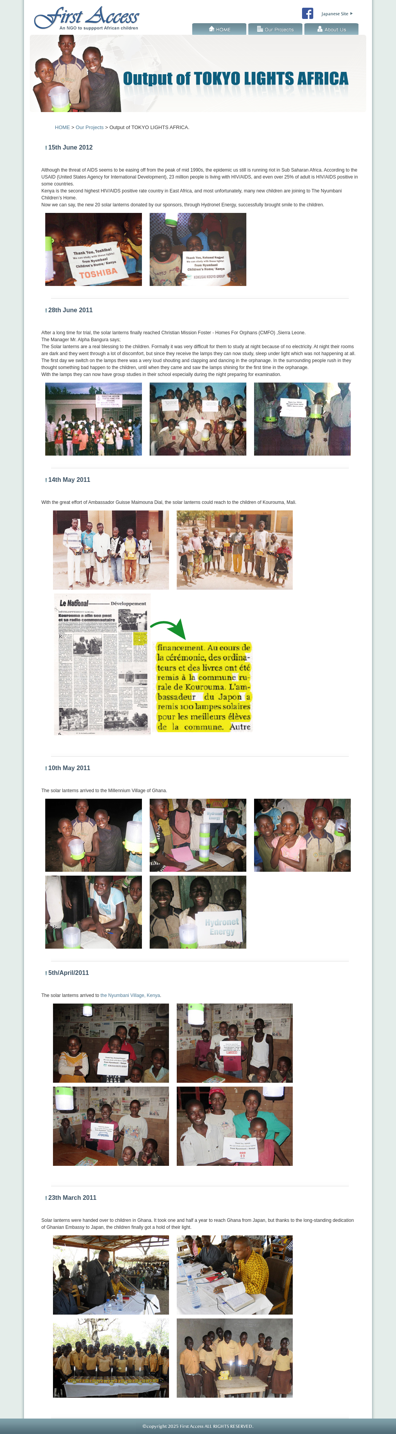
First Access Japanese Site (337, 14)
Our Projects (275, 29)
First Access (90, 16)
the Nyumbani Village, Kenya (130, 995)
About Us (331, 29)
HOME (219, 29)
